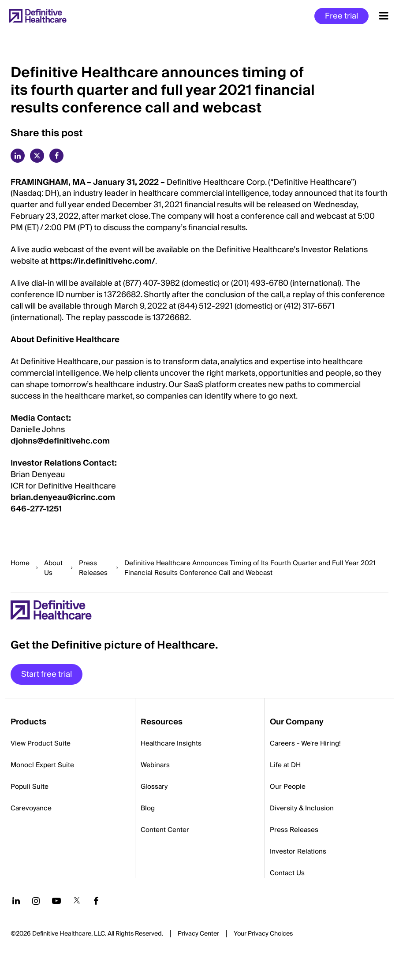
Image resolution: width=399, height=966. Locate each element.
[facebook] (56, 156)
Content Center (165, 830)
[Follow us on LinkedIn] (16, 900)
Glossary (154, 786)
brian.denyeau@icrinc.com (63, 497)
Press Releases (93, 567)
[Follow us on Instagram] (35, 900)
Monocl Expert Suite (42, 765)
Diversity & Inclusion (302, 808)
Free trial (341, 16)
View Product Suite (41, 743)
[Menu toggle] (384, 15)
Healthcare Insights (171, 743)
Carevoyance (31, 808)
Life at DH (285, 765)
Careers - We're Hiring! (305, 743)
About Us (53, 567)
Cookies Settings (263, 934)
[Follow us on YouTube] (56, 900)
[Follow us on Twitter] (76, 900)
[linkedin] (18, 156)
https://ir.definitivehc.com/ (102, 261)
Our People (288, 786)
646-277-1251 (36, 509)
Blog (148, 808)
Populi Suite (29, 786)
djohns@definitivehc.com (60, 441)
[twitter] (37, 156)
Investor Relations (298, 851)
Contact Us (287, 873)
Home (20, 563)
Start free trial (46, 674)
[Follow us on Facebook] (96, 900)
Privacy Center (198, 933)
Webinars (155, 765)
